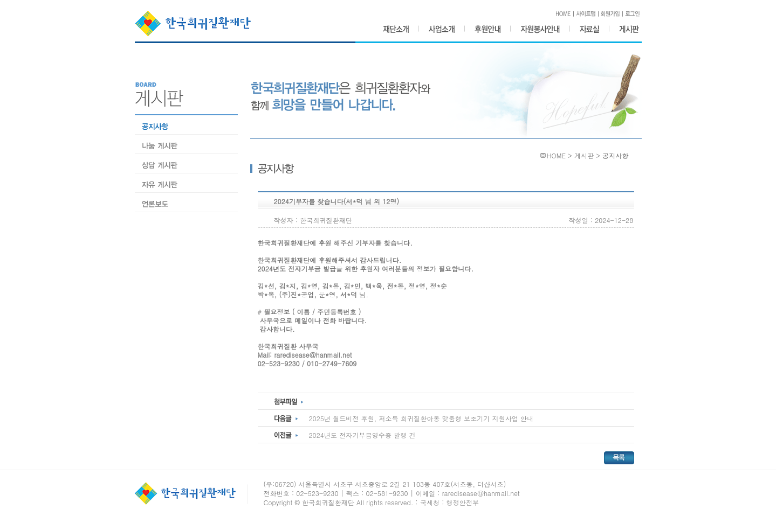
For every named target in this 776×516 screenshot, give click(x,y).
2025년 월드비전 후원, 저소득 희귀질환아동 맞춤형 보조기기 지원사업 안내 (421, 418)
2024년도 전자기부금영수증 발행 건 (362, 435)
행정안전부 (463, 502)
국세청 (429, 502)
